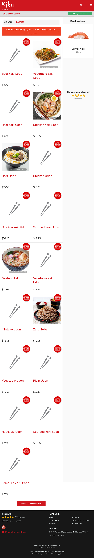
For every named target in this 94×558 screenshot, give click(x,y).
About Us (75, 517)
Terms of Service (51, 554)
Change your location (80, 14)
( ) (86, 5)
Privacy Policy (77, 523)
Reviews (52, 523)
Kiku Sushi (7, 514)
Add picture (26, 42)
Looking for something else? (31, 503)
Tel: (56, 536)
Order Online (54, 520)
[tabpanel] (78, 41)
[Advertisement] (78, 75)
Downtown (12, 14)
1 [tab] (78, 57)
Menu (51, 517)
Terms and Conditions (80, 520)
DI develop (51, 547)
